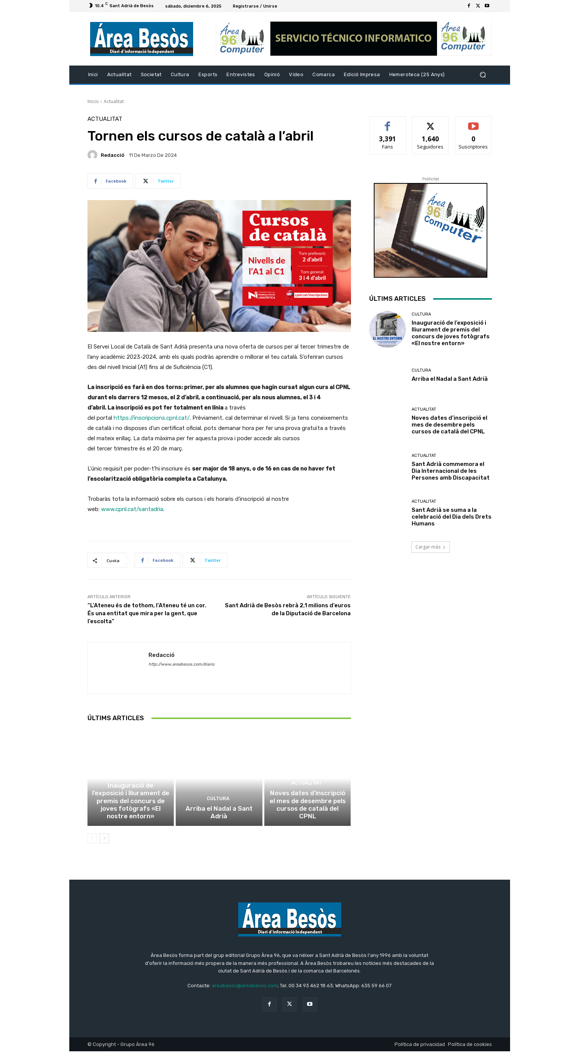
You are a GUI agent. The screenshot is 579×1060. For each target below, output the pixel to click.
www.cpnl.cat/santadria (132, 509)
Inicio (93, 101)
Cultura (129, 796)
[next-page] (104, 847)
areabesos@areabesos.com (245, 994)
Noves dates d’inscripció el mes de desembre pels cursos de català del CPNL (307, 818)
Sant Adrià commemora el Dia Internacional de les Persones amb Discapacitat (451, 471)
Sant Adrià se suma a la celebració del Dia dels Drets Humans (452, 517)
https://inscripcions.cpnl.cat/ (152, 417)
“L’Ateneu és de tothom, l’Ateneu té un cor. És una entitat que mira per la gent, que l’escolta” (146, 613)
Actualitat (114, 101)
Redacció (112, 155)
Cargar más (430, 547)
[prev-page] (92, 847)
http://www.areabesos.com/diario (181, 664)
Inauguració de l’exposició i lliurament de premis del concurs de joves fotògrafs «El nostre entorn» (131, 815)
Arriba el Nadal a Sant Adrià (219, 825)
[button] (483, 75)
